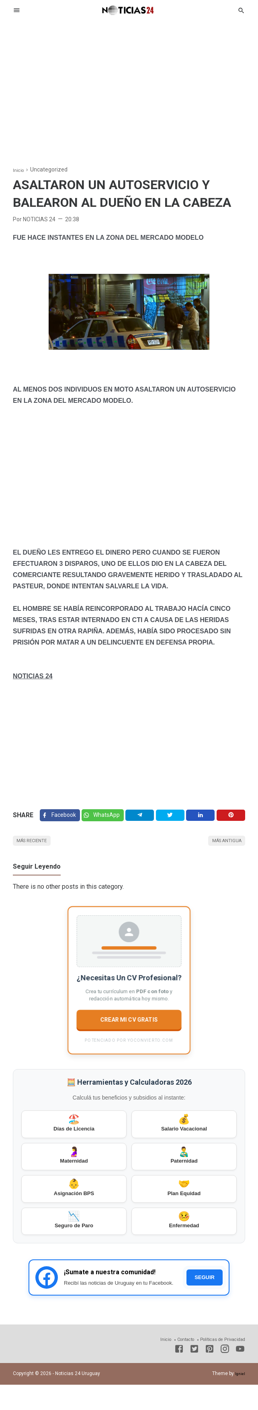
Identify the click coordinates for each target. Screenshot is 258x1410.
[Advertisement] (129, 86)
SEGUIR (205, 1303)
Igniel (239, 1399)
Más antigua (221, 846)
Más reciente (37, 846)
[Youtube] (240, 1375)
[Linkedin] (203, 817)
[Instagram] (225, 1375)
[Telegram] (146, 817)
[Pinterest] (232, 817)
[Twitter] (107, 817)
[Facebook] (61, 817)
